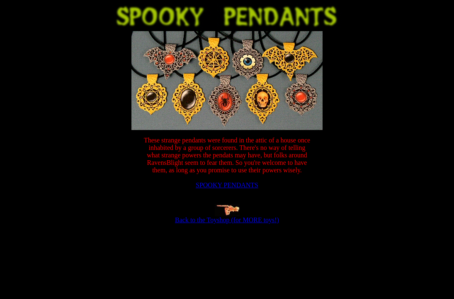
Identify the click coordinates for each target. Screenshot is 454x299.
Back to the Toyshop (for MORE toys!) (227, 219)
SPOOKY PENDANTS (227, 185)
